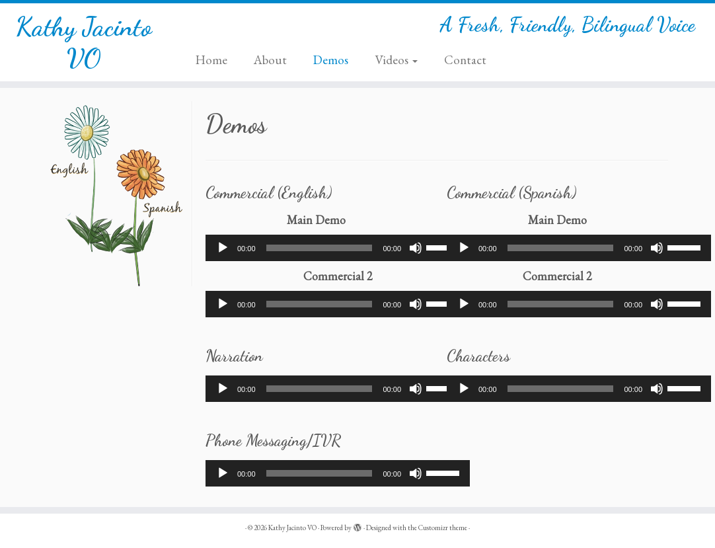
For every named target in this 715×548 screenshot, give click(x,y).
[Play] (222, 247)
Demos (330, 60)
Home (211, 60)
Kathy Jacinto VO (83, 42)
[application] (338, 248)
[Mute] (415, 247)
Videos (396, 60)
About (270, 60)
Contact (465, 60)
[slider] (319, 248)
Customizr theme (442, 527)
